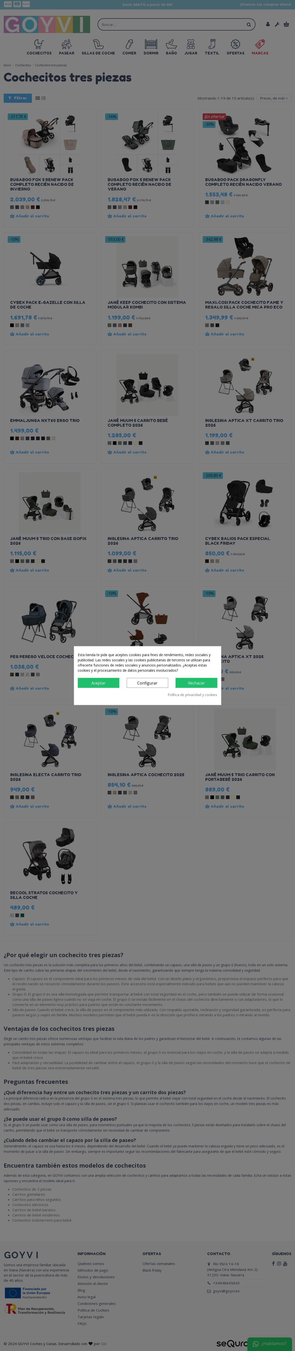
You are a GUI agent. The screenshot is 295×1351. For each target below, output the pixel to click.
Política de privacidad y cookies (192, 694)
